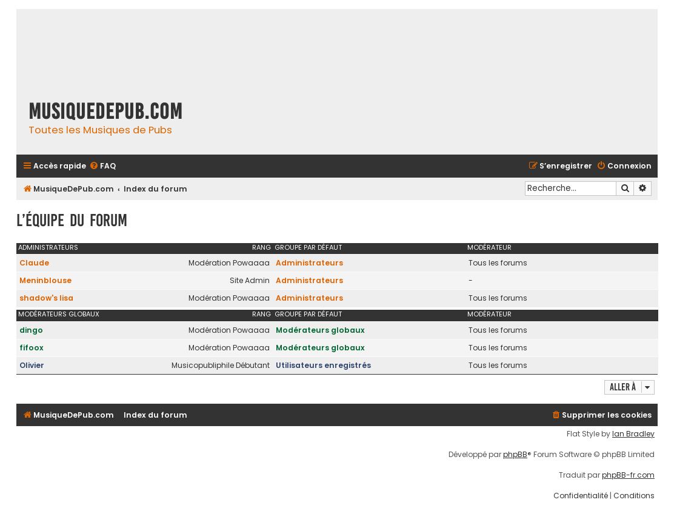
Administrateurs (48, 247)
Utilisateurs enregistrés (323, 365)
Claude (34, 263)
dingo (31, 330)
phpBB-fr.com (628, 475)
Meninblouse (45, 280)
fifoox (31, 347)
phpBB (515, 454)
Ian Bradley (633, 434)
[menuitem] (102, 166)
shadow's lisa (46, 298)
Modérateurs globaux (58, 314)
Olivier (31, 365)
